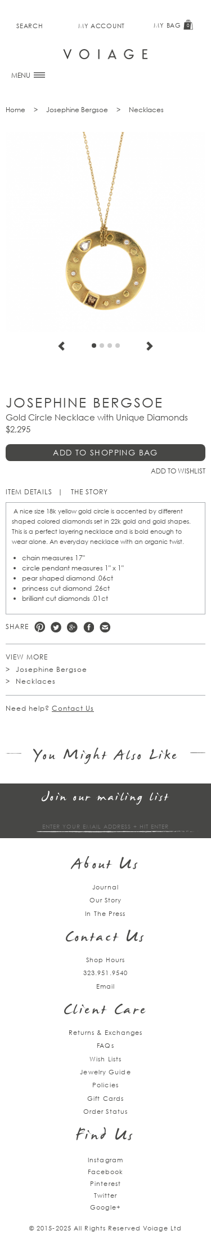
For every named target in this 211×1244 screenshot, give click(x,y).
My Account (101, 25)
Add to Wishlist (178, 471)
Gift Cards (105, 1098)
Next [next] (149, 346)
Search (29, 25)
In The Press (105, 913)
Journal (105, 887)
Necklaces (146, 109)
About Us (105, 865)
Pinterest (39, 627)
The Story (89, 492)
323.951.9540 (105, 972)
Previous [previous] (61, 346)
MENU (28, 75)
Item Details (29, 492)
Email (105, 986)
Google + (72, 627)
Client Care (105, 1011)
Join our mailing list (106, 798)
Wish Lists (105, 1059)
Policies (105, 1084)
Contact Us (73, 708)
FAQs (105, 1045)
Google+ (105, 1207)
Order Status (105, 1111)
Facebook (88, 627)
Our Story (105, 900)
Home (15, 109)
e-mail (105, 627)
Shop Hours (105, 959)
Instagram (105, 1159)
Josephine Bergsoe (77, 109)
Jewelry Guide (105, 1071)
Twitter (56, 627)
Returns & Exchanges (106, 1032)
